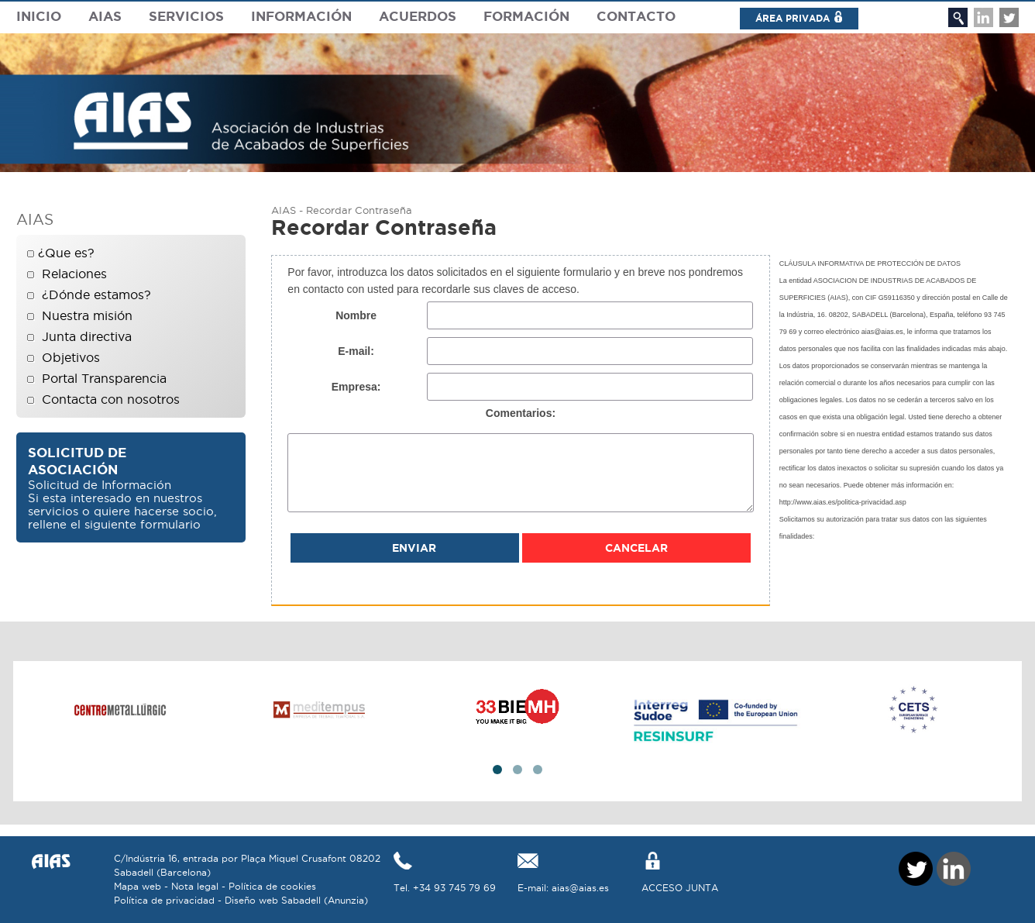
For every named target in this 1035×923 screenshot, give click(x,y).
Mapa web (137, 886)
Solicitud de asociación (77, 461)
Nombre (356, 315)
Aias (105, 16)
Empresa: (356, 387)
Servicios (186, 16)
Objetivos (71, 357)
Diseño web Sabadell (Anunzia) (296, 900)
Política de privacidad (164, 900)
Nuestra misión (87, 315)
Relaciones (74, 274)
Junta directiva (87, 336)
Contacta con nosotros (111, 399)
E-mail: (356, 351)
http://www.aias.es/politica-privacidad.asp (842, 502)
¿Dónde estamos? (96, 294)
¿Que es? (66, 253)
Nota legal (194, 886)
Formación (526, 16)
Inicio (38, 16)
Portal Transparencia (104, 378)
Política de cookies (272, 886)
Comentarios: (520, 413)
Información (301, 16)
